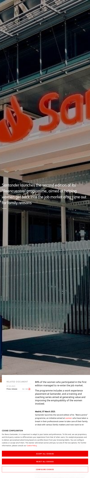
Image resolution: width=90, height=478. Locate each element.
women (68, 418)
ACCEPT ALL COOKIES (45, 453)
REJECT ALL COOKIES (45, 461)
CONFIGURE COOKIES (45, 469)
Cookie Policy (32, 445)
